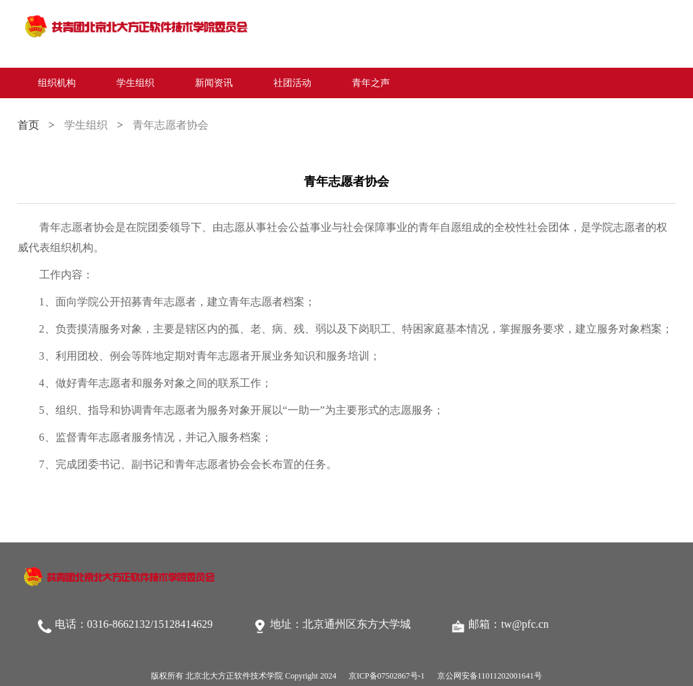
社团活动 (292, 83)
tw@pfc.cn (524, 624)
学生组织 (135, 83)
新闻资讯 (214, 83)
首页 (28, 125)
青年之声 (371, 83)
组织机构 (57, 83)
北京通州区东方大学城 (357, 624)
